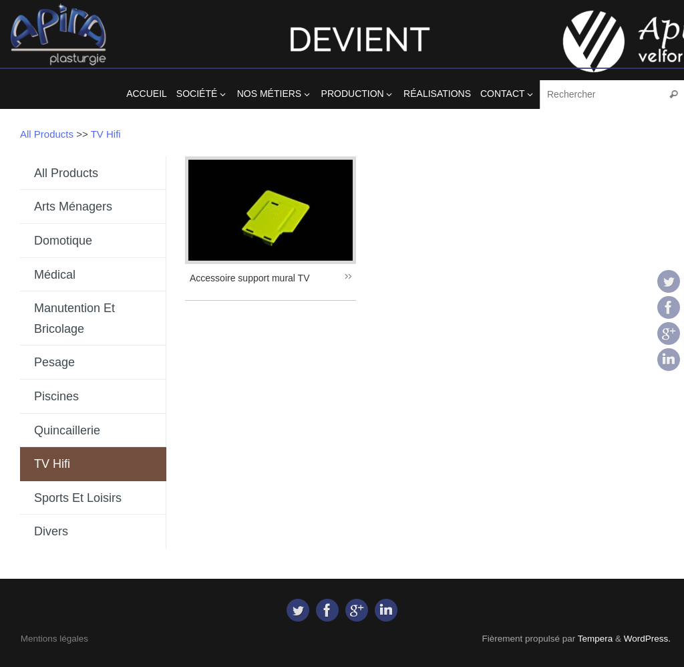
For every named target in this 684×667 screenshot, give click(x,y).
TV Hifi (106, 134)
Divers (51, 531)
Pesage (54, 362)
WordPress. (647, 639)
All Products (46, 134)
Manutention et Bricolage (74, 318)
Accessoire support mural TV (249, 278)
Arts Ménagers (73, 206)
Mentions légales (54, 639)
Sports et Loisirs (78, 498)
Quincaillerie (67, 430)
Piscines (56, 396)
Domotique (63, 240)
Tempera (595, 639)
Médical (54, 274)
